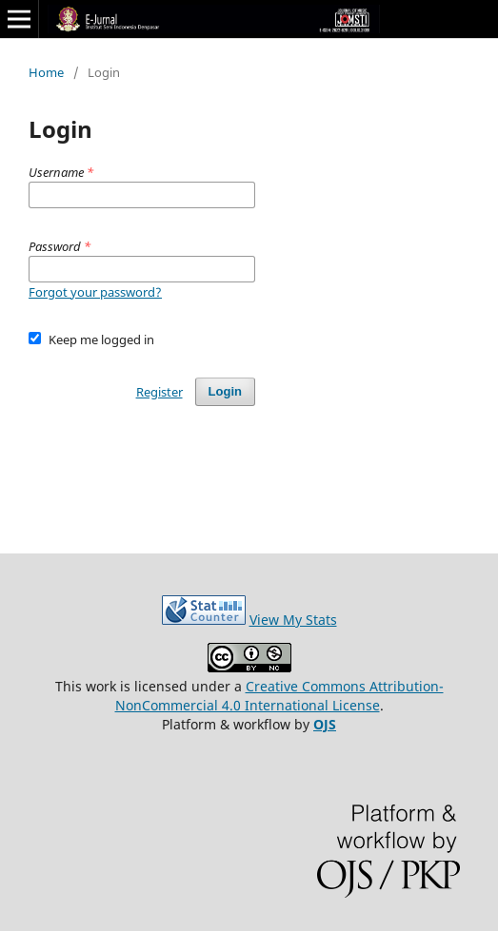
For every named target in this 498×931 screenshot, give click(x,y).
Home (46, 72)
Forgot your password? (95, 292)
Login (225, 391)
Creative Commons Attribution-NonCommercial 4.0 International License (279, 695)
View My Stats (293, 620)
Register (159, 391)
